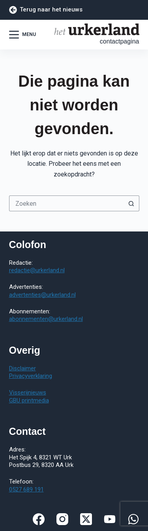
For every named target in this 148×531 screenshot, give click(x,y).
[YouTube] (110, 519)
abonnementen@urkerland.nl (46, 318)
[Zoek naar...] (66, 203)
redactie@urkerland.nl (37, 270)
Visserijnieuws (27, 392)
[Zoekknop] (131, 203)
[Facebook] (39, 519)
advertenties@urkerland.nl (42, 294)
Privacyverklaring (30, 375)
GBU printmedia (29, 400)
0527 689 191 (26, 489)
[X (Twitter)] (86, 519)
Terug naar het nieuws (46, 10)
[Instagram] (62, 519)
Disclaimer (22, 368)
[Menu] (22, 35)
